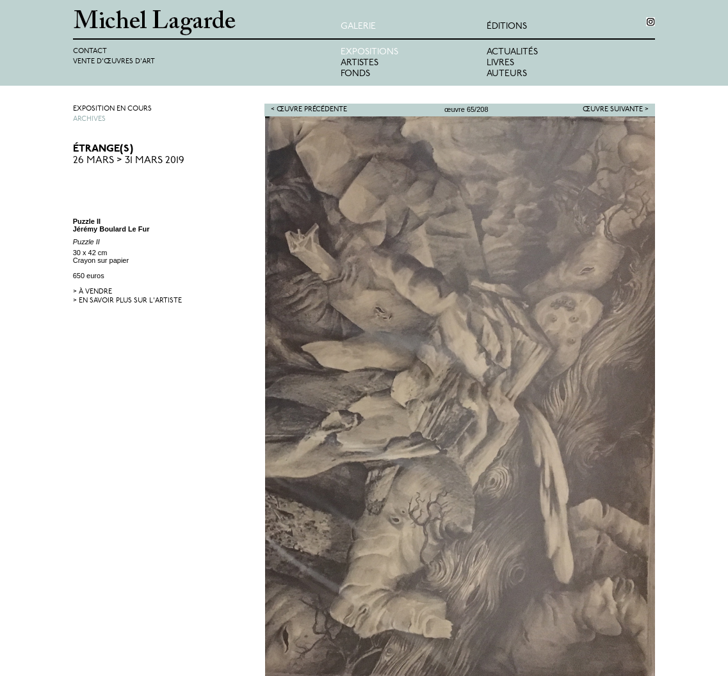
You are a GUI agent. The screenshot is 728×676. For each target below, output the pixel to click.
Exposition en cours (112, 109)
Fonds (355, 74)
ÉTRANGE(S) (103, 149)
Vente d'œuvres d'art (114, 61)
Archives (89, 119)
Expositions (369, 52)
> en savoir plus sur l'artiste (127, 300)
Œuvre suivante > (616, 109)
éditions (507, 26)
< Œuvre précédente (309, 109)
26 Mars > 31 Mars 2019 (128, 160)
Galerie (358, 26)
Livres (500, 63)
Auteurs (507, 74)
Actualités (512, 52)
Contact (90, 51)
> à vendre (92, 291)
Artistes (359, 63)
